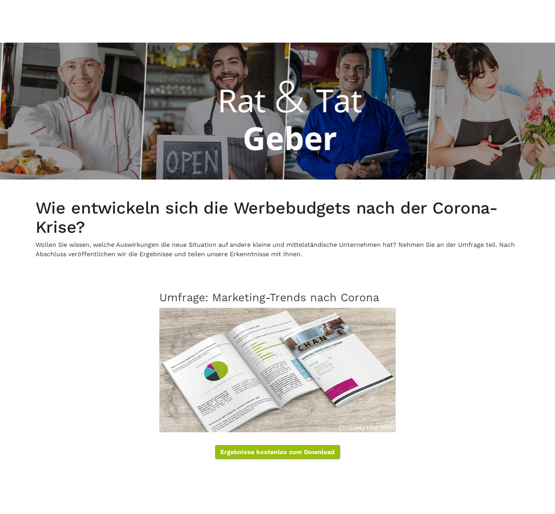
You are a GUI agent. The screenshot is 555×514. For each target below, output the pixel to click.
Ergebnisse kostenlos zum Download (277, 452)
